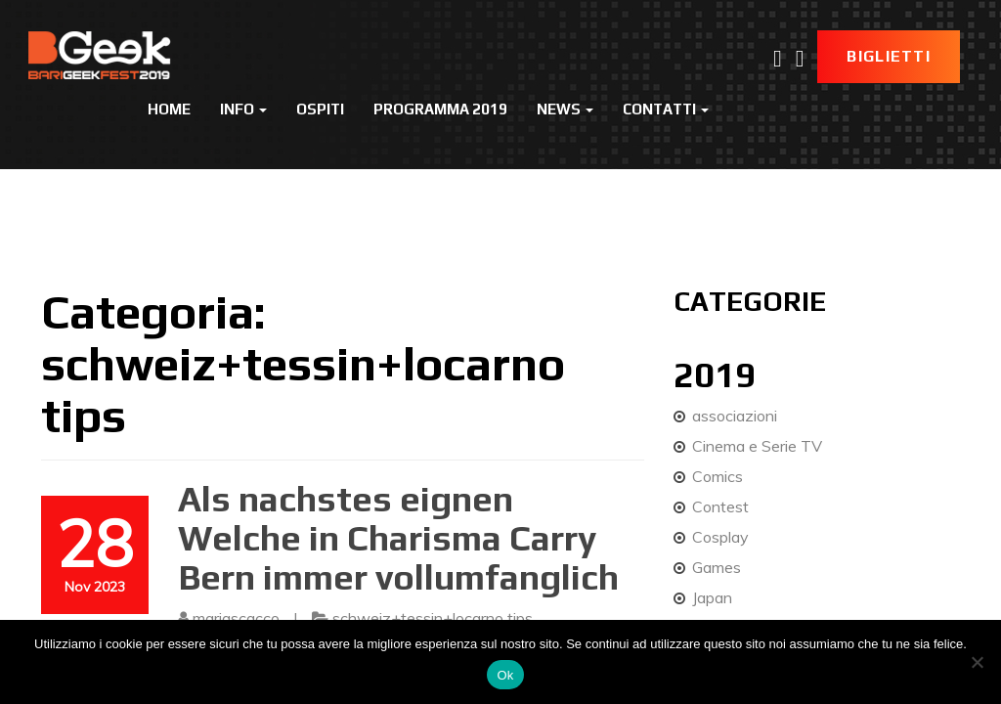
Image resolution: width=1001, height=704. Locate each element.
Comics (717, 476)
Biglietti (889, 56)
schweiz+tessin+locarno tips (432, 618)
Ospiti (320, 109)
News (565, 109)
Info (243, 109)
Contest (720, 506)
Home (169, 109)
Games (716, 567)
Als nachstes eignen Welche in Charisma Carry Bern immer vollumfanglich (398, 537)
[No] (976, 662)
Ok (505, 675)
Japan (712, 597)
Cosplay (720, 537)
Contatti (666, 109)
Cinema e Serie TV (757, 446)
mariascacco (236, 618)
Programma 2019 (440, 109)
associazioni (734, 415)
